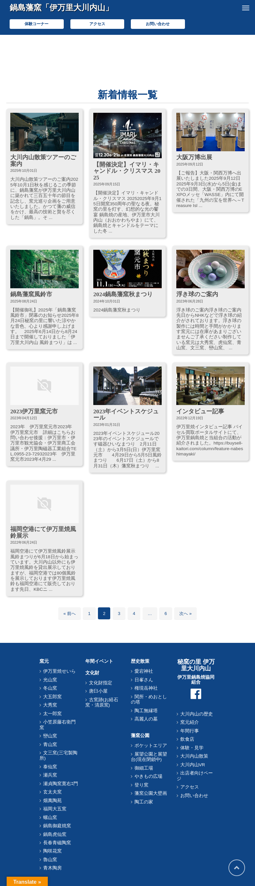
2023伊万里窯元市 (34, 411)
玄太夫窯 (52, 791)
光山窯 (50, 679)
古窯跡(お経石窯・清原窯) (102, 702)
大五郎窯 (52, 696)
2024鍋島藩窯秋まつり (123, 294)
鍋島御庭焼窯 (57, 825)
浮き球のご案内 (197, 294)
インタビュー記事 (200, 411)
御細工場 (143, 768)
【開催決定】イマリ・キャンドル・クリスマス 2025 (126, 171)
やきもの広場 (148, 776)
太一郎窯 (52, 713)
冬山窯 (50, 688)
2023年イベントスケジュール (126, 414)
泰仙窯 (50, 766)
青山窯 (50, 744)
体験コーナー (36, 24)
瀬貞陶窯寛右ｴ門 (60, 783)
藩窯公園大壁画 (150, 793)
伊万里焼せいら (59, 671)
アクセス (97, 24)
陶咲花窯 (52, 851)
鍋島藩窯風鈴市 (31, 294)
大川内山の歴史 (196, 714)
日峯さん (143, 679)
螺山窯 (50, 817)
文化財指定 (100, 682)
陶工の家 (143, 801)
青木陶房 (52, 867)
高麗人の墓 (146, 718)
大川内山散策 (194, 756)
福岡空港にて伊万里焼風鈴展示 (43, 532)
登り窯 (141, 785)
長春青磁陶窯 (57, 842)
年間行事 (189, 730)
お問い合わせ (158, 24)
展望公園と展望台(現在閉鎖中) (149, 757)
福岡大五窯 (54, 808)
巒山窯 (50, 735)
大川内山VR (192, 764)
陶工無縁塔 (146, 710)
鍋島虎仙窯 (54, 834)
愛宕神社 (143, 671)
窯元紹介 (189, 722)
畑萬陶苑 (52, 800)
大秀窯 (50, 705)
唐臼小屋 (98, 691)
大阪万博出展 (194, 157)
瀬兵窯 (50, 775)
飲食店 (187, 739)
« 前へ (69, 613)
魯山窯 (50, 859)
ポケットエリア (150, 745)
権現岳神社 (146, 688)
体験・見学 (192, 747)
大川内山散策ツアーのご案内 (43, 160)
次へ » (185, 613)
